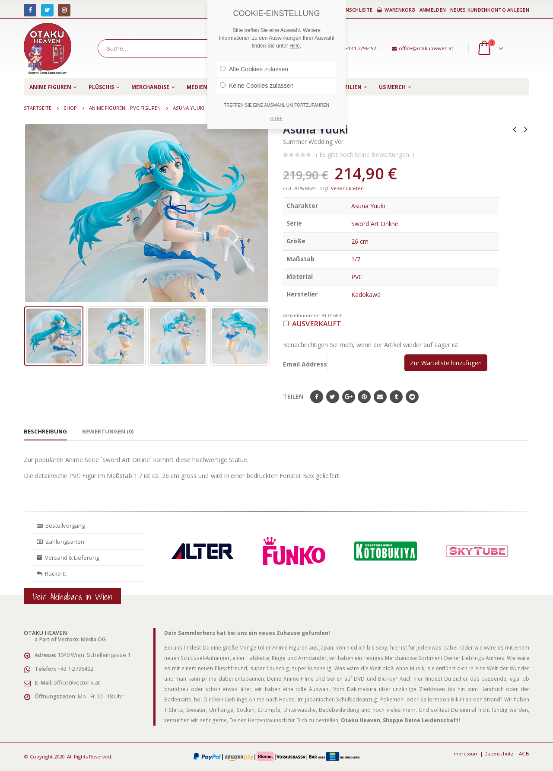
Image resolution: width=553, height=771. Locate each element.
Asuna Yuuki (368, 206)
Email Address (343, 363)
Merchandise (150, 87)
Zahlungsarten (60, 541)
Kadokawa (366, 294)
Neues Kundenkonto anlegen (489, 9)
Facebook (316, 396)
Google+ (348, 396)
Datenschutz (498, 753)
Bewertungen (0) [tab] (107, 431)
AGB (524, 753)
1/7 (355, 259)
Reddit (412, 396)
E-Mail (380, 396)
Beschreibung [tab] (45, 431)
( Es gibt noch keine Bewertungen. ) (365, 154)
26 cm (360, 241)
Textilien (348, 87)
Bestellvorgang (61, 525)
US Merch (392, 87)
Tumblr (396, 396)
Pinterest (364, 396)
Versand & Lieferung (68, 557)
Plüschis (101, 87)
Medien (197, 87)
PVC (356, 277)
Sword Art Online (374, 224)
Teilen (293, 396)
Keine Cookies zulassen (256, 85)
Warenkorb (396, 9)
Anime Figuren (50, 87)
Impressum (465, 753)
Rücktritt (51, 573)
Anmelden (433, 9)
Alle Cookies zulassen (254, 69)
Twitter (332, 396)
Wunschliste (351, 9)
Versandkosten (347, 188)
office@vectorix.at (77, 682)
